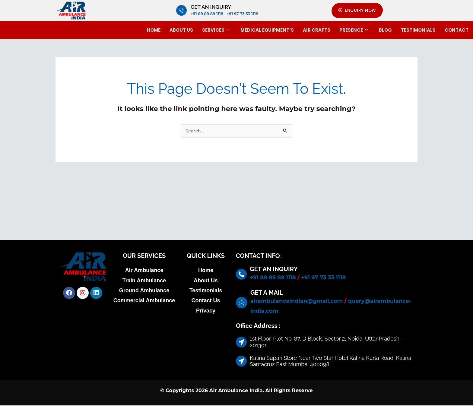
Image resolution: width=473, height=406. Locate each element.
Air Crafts (316, 30)
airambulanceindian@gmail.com (296, 301)
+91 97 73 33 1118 (242, 13)
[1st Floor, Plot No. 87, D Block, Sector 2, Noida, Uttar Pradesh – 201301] (236, 210)
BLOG (385, 30)
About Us (181, 30)
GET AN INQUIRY (211, 7)
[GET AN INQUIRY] (181, 10)
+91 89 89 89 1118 (207, 13)
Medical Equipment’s (267, 30)
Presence (353, 30)
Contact (456, 30)
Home (153, 30)
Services (216, 30)
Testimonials (418, 30)
